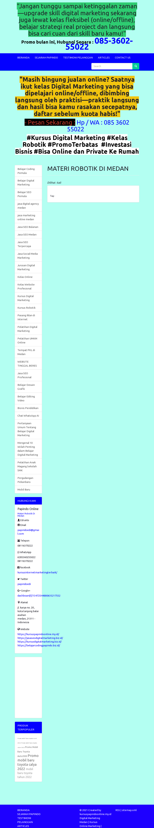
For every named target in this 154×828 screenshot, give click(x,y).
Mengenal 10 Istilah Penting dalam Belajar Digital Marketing (27, 448)
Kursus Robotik (26, 307)
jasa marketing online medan (26, 217)
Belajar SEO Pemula (24, 194)
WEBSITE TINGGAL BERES (27, 363)
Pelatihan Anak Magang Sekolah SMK (27, 466)
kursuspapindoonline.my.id (95, 814)
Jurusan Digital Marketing (26, 267)
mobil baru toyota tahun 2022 (25, 773)
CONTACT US (122, 57)
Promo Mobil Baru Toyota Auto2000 (27, 751)
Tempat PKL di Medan (26, 352)
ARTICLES (104, 57)
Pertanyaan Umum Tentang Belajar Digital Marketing (26, 429)
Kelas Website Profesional (26, 286)
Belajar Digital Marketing (25, 182)
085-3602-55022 (99, 43)
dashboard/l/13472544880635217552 (38, 595)
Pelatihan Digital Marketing (27, 328)
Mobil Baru (23, 489)
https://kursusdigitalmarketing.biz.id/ (39, 641)
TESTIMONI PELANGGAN (78, 57)
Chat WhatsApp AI (28, 415)
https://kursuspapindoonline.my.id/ (38, 634)
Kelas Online (25, 276)
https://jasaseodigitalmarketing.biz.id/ (40, 637)
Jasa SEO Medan (27, 234)
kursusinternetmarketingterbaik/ (37, 572)
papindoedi (24, 584)
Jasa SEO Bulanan (27, 226)
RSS (117, 810)
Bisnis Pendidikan (27, 408)
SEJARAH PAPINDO (46, 57)
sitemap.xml (129, 810)
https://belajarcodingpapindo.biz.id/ (38, 645)
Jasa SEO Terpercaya (24, 244)
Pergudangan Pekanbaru (25, 479)
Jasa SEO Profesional (24, 375)
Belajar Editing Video (26, 398)
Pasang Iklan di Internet (26, 317)
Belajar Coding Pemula (26, 170)
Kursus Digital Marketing (25, 298)
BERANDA (23, 57)
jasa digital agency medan (28, 205)
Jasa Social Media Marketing (27, 255)
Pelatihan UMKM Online (27, 340)
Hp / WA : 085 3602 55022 (98, 126)
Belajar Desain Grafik (26, 386)
